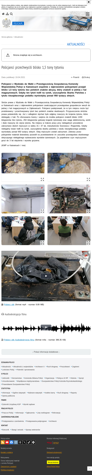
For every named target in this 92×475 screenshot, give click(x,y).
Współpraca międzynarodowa (28, 381)
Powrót (75, 77)
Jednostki (5, 378)
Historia (73, 378)
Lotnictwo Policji (8, 370)
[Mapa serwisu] (7, 13)
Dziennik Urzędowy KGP (11, 404)
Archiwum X (40, 367)
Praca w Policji (7, 408)
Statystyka (5, 388)
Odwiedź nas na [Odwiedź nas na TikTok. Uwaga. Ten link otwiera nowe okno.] (29, 442)
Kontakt (4, 425)
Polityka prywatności (7, 470)
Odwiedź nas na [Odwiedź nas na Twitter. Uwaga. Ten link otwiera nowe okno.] (25, 442)
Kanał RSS (3, 442)
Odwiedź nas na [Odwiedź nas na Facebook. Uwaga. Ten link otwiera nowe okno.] (11, 442)
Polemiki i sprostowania (25, 370)
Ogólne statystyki (19, 393)
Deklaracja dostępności (54, 452)
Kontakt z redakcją (7, 452)
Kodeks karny (50, 393)
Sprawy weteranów (33, 430)
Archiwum (53, 421)
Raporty (74, 393)
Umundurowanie (8, 381)
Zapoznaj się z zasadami (8, 466)
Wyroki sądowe (29, 404)
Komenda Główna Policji (33, 378)
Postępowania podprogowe (36, 421)
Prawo (3, 400)
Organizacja (49, 378)
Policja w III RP (62, 378)
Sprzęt (81, 378)
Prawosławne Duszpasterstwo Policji (16, 384)
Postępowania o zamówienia (13, 421)
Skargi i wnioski (17, 430)
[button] (87, 14)
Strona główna (6, 37)
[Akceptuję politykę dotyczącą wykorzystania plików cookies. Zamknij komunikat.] (89, 2)
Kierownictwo (17, 378)
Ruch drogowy (52, 367)
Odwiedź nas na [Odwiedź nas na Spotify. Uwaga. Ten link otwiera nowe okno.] (33, 442)
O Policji (4, 373)
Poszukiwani (65, 367)
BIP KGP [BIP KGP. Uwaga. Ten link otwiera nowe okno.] (56, 443)
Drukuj (86, 77)
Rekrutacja (56, 413)
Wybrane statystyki (35, 393)
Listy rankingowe (43, 413)
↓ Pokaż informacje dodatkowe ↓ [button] (46, 352)
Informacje (6, 393)
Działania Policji (7, 362)
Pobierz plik (9, 305)
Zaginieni (75, 367)
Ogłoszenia (30, 413)
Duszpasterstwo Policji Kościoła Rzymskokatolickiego (62, 381)
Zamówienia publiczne (10, 417)
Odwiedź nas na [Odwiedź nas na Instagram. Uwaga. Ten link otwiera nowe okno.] (16, 442)
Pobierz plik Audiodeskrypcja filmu (19, 340)
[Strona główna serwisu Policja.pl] (3, 13)
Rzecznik (5, 430)
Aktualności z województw (23, 367)
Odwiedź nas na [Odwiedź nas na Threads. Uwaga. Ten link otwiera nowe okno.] (20, 442)
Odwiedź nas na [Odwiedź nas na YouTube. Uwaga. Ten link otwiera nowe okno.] (7, 442)
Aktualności (18, 37)
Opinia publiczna (8, 396)
